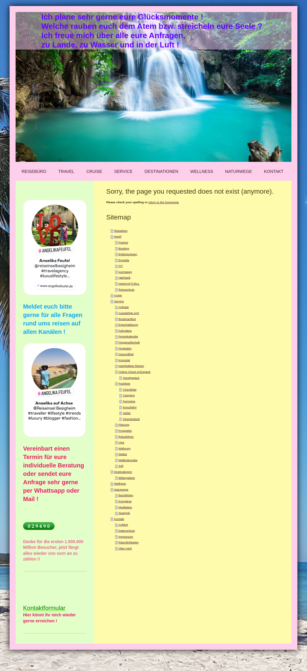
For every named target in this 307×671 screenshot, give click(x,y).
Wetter (122, 454)
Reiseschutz (126, 289)
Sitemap (40, 658)
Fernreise (129, 401)
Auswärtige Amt (128, 313)
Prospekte (125, 430)
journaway (125, 272)
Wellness (120, 483)
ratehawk (124, 277)
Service (119, 301)
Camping (129, 395)
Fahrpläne (125, 330)
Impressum (125, 536)
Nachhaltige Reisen (131, 365)
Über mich (125, 548)
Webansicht (289, 661)
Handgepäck (131, 377)
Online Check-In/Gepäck (134, 371)
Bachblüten (125, 495)
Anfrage (123, 307)
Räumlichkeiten (128, 542)
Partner (123, 242)
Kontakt (119, 519)
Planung (123, 424)
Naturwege (121, 489)
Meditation (125, 507)
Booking (123, 248)
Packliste (124, 383)
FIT (120, 265)
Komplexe (125, 501)
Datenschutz (126, 530)
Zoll (120, 465)
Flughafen (125, 348)
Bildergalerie (126, 477)
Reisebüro (121, 230)
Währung (124, 448)
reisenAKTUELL (128, 283)
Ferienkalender (128, 336)
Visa (121, 442)
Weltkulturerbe (127, 460)
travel (117, 236)
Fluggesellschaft (129, 342)
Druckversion (22, 658)
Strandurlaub (131, 419)
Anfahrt (123, 524)
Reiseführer (126, 436)
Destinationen (123, 471)
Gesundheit (125, 354)
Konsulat (124, 360)
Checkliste (129, 389)
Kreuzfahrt (129, 407)
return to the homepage (163, 202)
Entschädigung (128, 324)
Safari (127, 413)
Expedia (123, 260)
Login (293, 657)
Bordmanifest (127, 319)
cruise (118, 295)
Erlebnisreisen (127, 254)
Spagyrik (124, 513)
